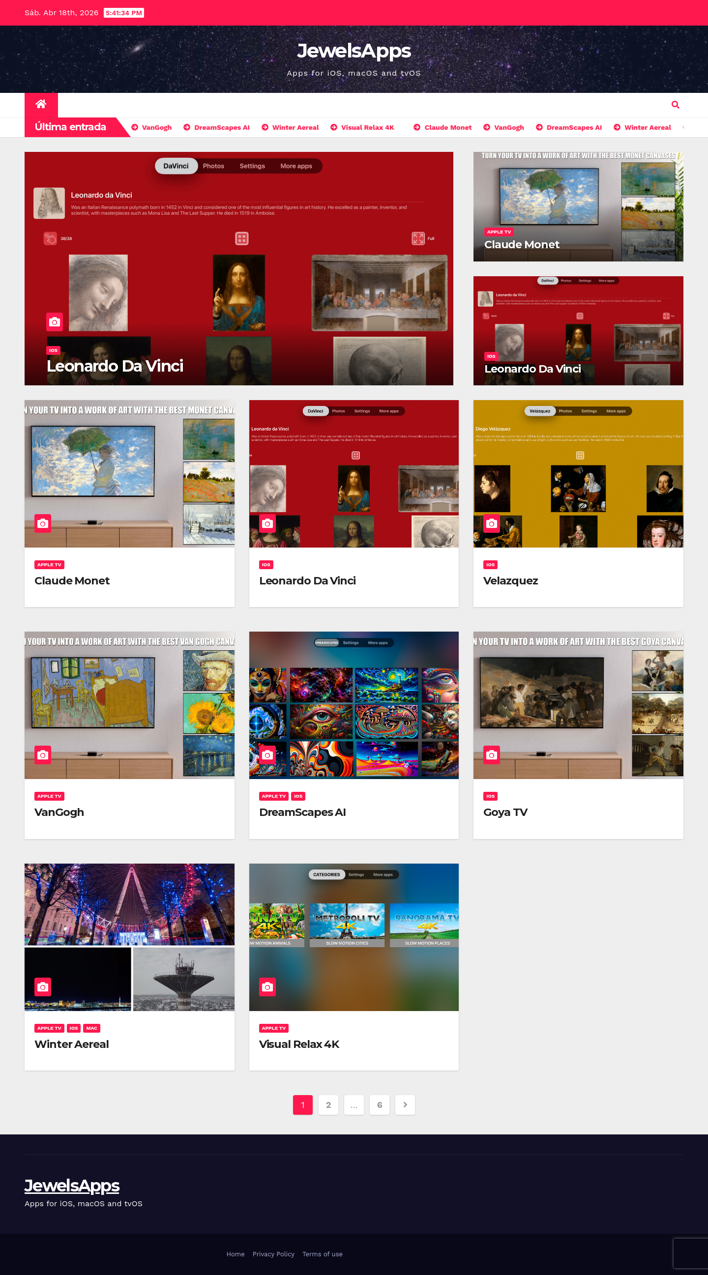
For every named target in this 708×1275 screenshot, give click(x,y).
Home (236, 1254)
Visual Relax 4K (299, 1044)
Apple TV (499, 231)
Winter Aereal (71, 1044)
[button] (675, 105)
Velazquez (510, 580)
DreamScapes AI (302, 812)
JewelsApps (354, 50)
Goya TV (505, 812)
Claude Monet (522, 244)
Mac (91, 1028)
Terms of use (322, 1254)
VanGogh (59, 812)
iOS (53, 350)
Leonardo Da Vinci (114, 366)
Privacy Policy (274, 1254)
